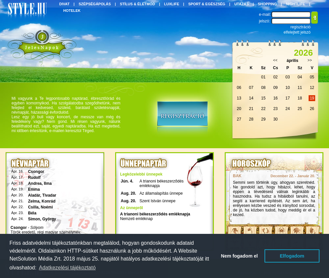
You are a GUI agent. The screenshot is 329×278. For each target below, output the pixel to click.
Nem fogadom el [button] (239, 256)
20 (239, 108)
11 (300, 87)
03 (288, 77)
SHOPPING (267, 4)
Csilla (33, 207)
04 (300, 77)
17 (288, 98)
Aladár (34, 195)
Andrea (34, 183)
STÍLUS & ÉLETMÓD (137, 4)
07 (251, 87)
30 (275, 119)
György (49, 219)
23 (275, 108)
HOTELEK (72, 11)
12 (312, 87)
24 (288, 108)
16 (275, 98)
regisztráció (301, 27)
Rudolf (34, 177)
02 (275, 77)
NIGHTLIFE (295, 4)
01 (263, 77)
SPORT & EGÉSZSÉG (206, 4)
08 (263, 87)
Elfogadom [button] (292, 256)
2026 (303, 53)
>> (310, 60)
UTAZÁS (241, 4)
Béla (32, 213)
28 (251, 119)
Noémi (47, 207)
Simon (34, 219)
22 (263, 108)
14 (251, 98)
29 (263, 119)
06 (239, 87)
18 (300, 98)
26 (312, 108)
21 (251, 108)
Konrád (49, 201)
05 (312, 77)
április (292, 60)
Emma (34, 189)
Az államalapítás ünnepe (161, 193)
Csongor (36, 171)
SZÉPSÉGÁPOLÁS (95, 4)
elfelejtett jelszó (297, 32)
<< (275, 60)
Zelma (33, 201)
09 (275, 87)
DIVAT (64, 4)
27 (239, 119)
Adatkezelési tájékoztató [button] (67, 267)
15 (263, 98)
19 (312, 98)
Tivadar (49, 195)
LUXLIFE (171, 4)
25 (300, 108)
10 (288, 87)
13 (239, 98)
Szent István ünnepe (157, 201)
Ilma (48, 183)
